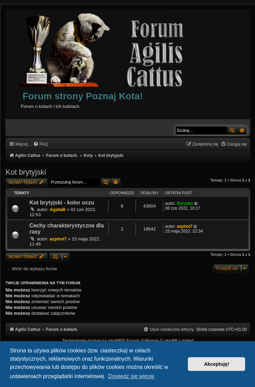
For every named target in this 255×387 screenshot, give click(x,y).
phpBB (115, 340)
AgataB (57, 209)
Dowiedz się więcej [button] (131, 376)
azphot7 (58, 238)
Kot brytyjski (25, 172)
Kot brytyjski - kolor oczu (61, 202)
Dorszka (185, 203)
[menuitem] (40, 144)
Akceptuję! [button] (216, 364)
